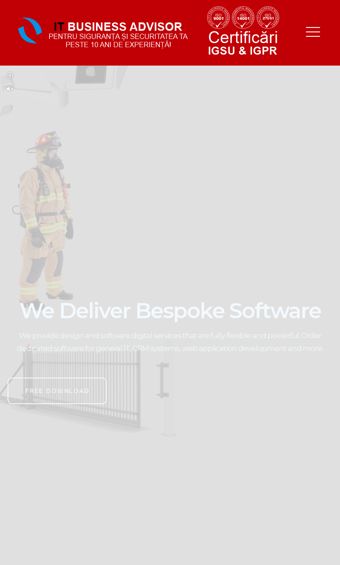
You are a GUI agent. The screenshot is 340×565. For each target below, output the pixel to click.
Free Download (57, 391)
